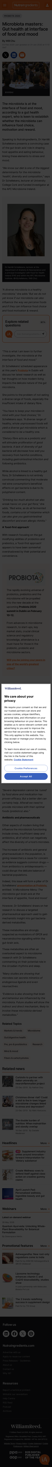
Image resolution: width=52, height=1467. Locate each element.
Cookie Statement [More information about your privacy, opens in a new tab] (23, 759)
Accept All (26, 776)
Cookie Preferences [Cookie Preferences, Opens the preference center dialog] (26, 768)
